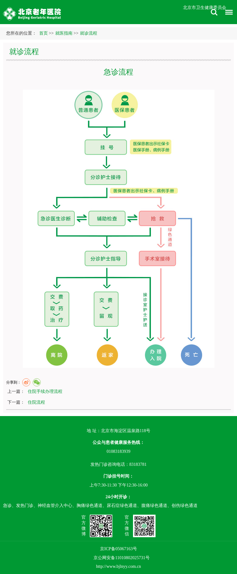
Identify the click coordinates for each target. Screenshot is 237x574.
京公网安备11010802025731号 (121, 557)
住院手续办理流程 (45, 391)
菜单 (227, 13)
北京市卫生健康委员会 (204, 7)
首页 (43, 33)
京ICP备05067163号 (118, 548)
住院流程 (36, 402)
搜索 (214, 12)
